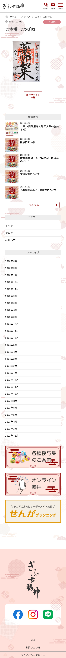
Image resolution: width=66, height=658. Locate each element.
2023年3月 (11, 429)
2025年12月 (12, 282)
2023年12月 (12, 380)
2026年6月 (11, 261)
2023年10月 (12, 394)
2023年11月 (12, 387)
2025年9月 (11, 296)
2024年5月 (11, 345)
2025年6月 (11, 303)
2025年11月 (12, 289)
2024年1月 (11, 373)
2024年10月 (12, 338)
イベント (10, 226)
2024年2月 (11, 366)
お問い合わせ (33, 647)
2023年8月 (11, 401)
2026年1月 (11, 275)
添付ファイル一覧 (33, 96)
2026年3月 (11, 268)
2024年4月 (11, 352)
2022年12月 (12, 435)
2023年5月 (11, 415)
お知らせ (10, 240)
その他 (9, 233)
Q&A (33, 640)
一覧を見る (33, 205)
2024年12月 (12, 324)
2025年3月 (11, 317)
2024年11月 (12, 331)
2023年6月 (11, 408)
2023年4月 (11, 422)
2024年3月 (11, 359)
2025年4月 (11, 310)
